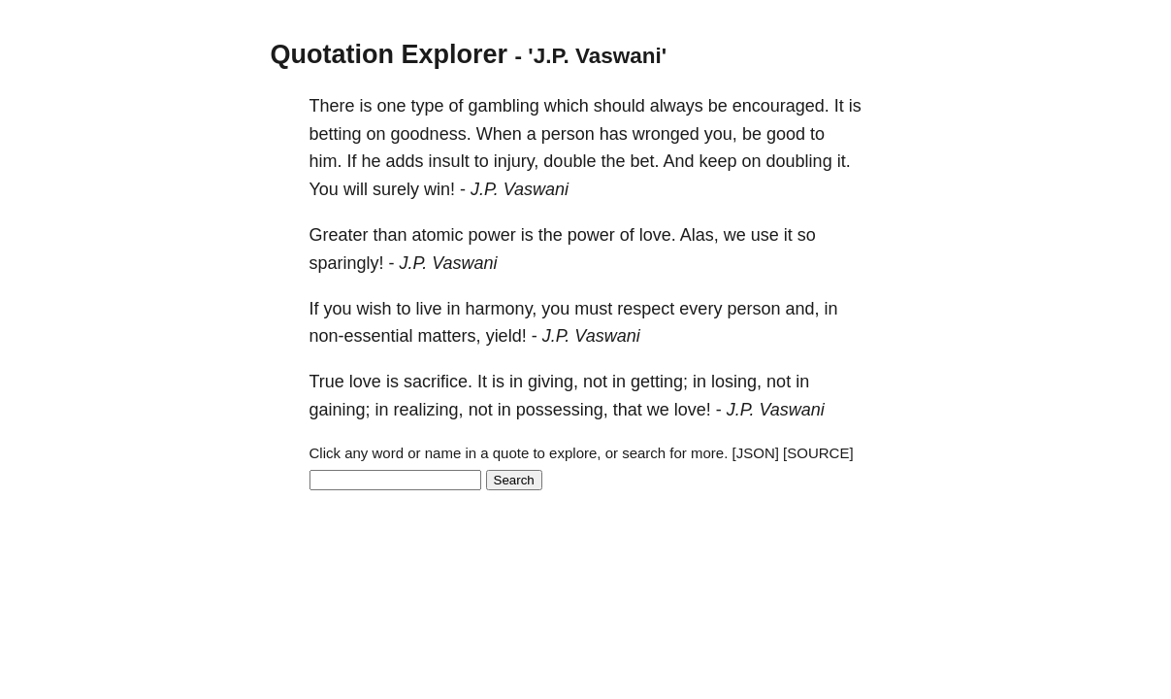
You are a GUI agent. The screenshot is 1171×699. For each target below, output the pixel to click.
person (568, 134)
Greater (339, 235)
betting (335, 134)
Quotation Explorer (389, 54)
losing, (736, 381)
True (326, 381)
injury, (516, 161)
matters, (449, 336)
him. (325, 161)
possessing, (562, 409)
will (355, 189)
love (365, 381)
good (785, 134)
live (429, 308)
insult (449, 161)
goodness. (431, 134)
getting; (659, 381)
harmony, (501, 308)
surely (396, 189)
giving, (553, 381)
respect (645, 308)
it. (844, 161)
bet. (644, 161)
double (569, 161)
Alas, (699, 235)
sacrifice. (438, 381)
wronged (666, 134)
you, (720, 134)
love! (692, 409)
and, (802, 308)
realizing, (429, 409)
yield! (506, 336)
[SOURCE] (818, 453)
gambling (504, 106)
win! (439, 189)
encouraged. (780, 106)
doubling (799, 161)
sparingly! (346, 263)
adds (405, 161)
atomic (438, 235)
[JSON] (755, 453)
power (492, 235)
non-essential (361, 336)
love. (657, 235)
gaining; (340, 409)
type (427, 106)
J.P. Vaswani (520, 189)
